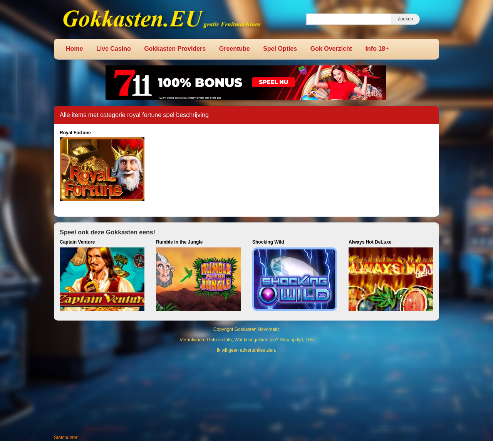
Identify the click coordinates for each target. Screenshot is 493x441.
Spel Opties (280, 48)
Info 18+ (377, 48)
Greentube (234, 48)
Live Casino (113, 48)
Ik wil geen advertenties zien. (246, 350)
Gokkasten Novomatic (257, 329)
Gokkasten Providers (175, 48)
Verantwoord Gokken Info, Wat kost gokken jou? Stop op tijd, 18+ (247, 339)
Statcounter (65, 437)
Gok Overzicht (331, 48)
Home (74, 48)
